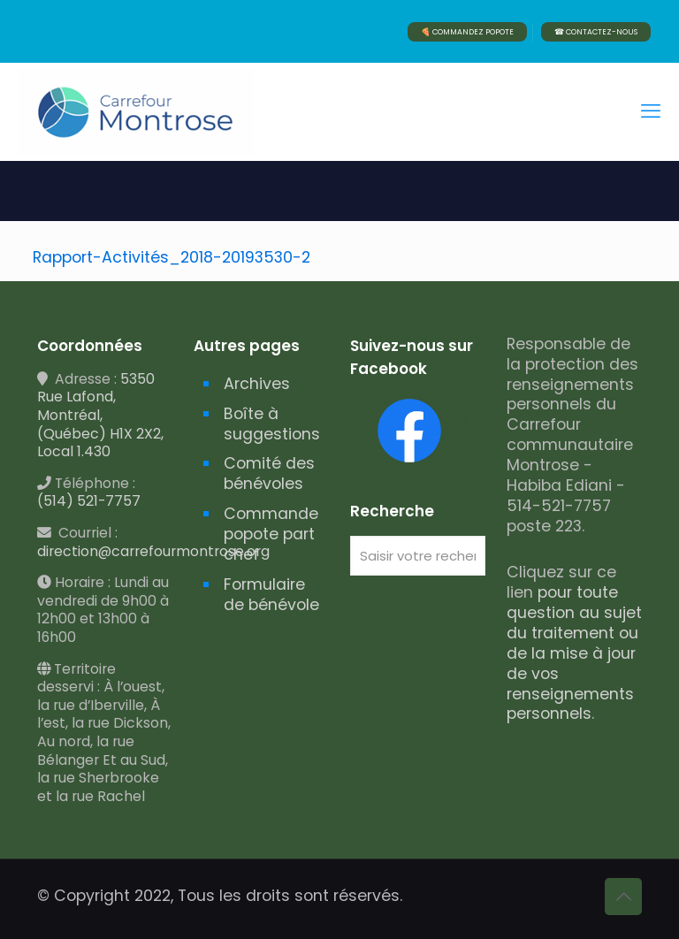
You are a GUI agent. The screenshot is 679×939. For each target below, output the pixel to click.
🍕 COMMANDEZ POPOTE (467, 32)
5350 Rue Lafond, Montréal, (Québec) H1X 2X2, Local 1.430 (100, 415)
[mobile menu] (651, 111)
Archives (257, 383)
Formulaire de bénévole (271, 594)
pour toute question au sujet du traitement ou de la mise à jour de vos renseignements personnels (574, 653)
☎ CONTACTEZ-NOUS (595, 32)
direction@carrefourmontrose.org (153, 551)
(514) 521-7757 (89, 501)
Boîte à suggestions (272, 424)
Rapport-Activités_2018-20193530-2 (171, 257)
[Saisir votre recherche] (417, 556)
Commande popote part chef (271, 534)
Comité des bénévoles (269, 473)
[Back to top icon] (623, 896)
